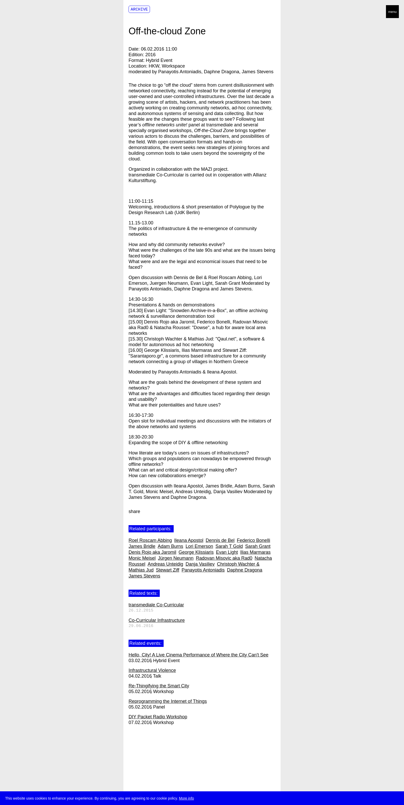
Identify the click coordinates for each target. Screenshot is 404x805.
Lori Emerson (199, 546)
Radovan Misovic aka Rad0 (224, 558)
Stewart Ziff (167, 570)
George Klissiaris (196, 552)
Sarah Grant (258, 546)
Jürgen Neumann (175, 558)
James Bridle (142, 546)
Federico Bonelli (253, 540)
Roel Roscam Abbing (150, 540)
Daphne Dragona (244, 570)
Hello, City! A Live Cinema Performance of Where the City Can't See (198, 654)
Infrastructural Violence (152, 670)
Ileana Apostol (188, 540)
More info (186, 798)
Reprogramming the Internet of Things (168, 701)
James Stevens (144, 576)
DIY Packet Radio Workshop (158, 716)
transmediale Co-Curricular (156, 604)
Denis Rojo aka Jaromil (152, 552)
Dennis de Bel (220, 540)
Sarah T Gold (229, 546)
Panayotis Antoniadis (203, 570)
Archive (139, 9)
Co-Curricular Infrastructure (157, 620)
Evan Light (227, 552)
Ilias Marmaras (255, 552)
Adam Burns (170, 546)
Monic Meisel (142, 558)
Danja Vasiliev (200, 564)
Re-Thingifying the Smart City (159, 685)
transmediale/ (20, 12)
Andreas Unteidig (165, 564)
